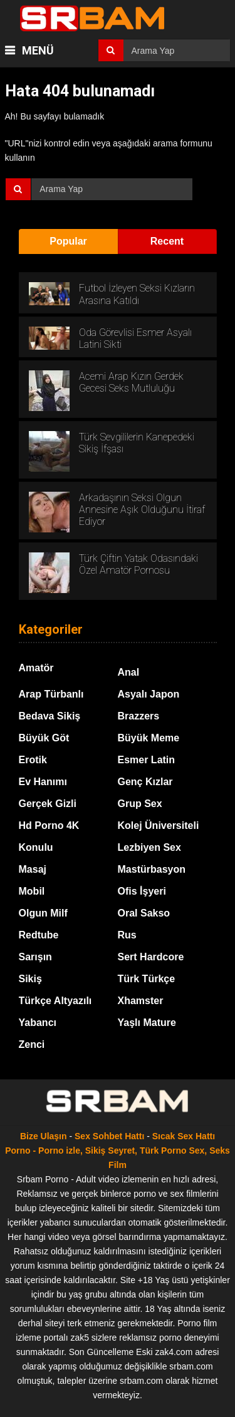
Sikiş (30, 978)
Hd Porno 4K (49, 825)
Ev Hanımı (43, 781)
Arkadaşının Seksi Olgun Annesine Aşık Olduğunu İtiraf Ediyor (142, 509)
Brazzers (139, 716)
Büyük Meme (149, 738)
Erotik (33, 759)
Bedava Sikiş (50, 716)
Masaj (32, 869)
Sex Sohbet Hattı (109, 1136)
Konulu (36, 847)
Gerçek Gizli (48, 803)
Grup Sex (140, 803)
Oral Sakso (144, 913)
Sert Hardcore (151, 957)
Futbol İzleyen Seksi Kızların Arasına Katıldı (137, 294)
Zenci (32, 1044)
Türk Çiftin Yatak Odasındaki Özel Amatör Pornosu (138, 564)
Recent (167, 241)
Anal (129, 672)
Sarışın (35, 957)
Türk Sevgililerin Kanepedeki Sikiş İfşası (136, 443)
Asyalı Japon (149, 694)
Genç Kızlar (145, 781)
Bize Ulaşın (43, 1136)
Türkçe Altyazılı (55, 1000)
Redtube (39, 935)
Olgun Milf (43, 913)
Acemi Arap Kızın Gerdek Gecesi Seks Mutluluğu (131, 382)
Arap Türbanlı (51, 694)
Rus (127, 935)
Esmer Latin (146, 759)
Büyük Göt (44, 738)
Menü (36, 50)
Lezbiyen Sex (149, 847)
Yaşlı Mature (147, 1022)
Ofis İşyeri (142, 891)
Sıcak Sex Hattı (183, 1136)
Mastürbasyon (151, 869)
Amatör (36, 668)
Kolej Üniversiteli (158, 825)
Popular (68, 241)
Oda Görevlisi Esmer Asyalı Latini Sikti (135, 338)
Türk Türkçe (146, 978)
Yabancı (37, 1022)
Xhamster (141, 1000)
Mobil (32, 891)
